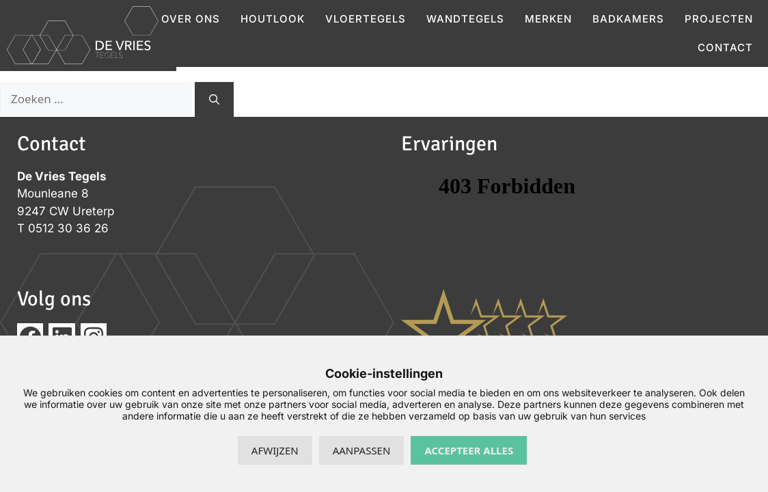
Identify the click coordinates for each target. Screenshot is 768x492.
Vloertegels (365, 18)
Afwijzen (275, 450)
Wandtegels (465, 18)
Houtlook (273, 18)
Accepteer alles (468, 450)
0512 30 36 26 (68, 228)
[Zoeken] (214, 99)
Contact (725, 47)
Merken (548, 18)
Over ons (190, 18)
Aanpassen (362, 450)
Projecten (719, 18)
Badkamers (628, 18)
